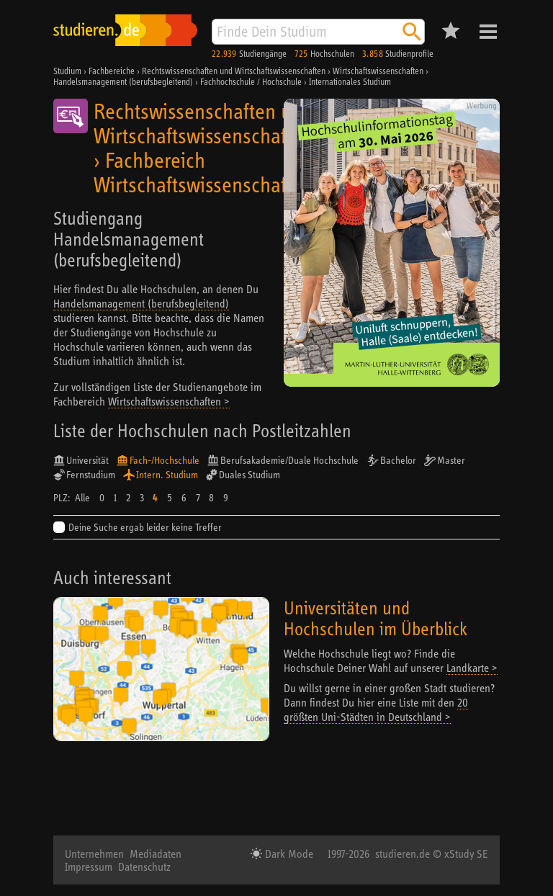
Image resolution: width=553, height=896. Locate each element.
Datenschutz (144, 866)
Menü (488, 31)
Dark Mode (287, 853)
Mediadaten (155, 853)
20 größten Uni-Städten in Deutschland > (376, 709)
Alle (82, 497)
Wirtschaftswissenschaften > (169, 401)
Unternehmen (94, 853)
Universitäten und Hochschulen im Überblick (375, 618)
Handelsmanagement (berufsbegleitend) (141, 303)
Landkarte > (472, 667)
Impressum (88, 866)
